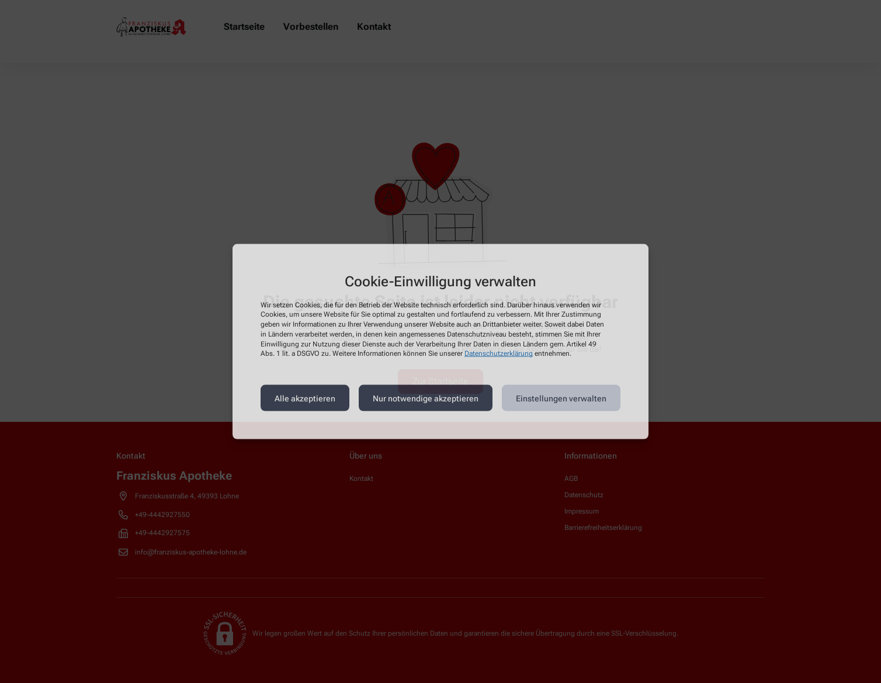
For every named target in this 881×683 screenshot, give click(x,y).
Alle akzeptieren (305, 398)
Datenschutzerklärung (498, 353)
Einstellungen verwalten (561, 398)
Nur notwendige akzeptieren (425, 398)
